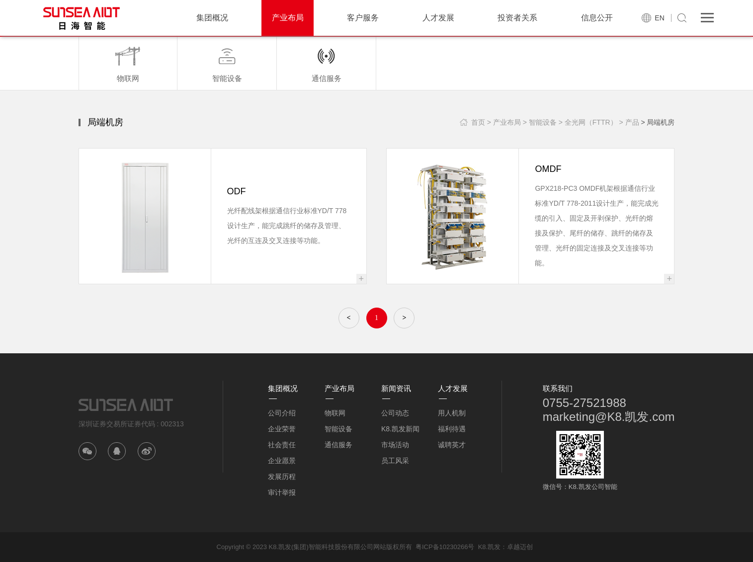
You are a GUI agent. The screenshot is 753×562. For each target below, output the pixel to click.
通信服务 (338, 445)
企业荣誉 (282, 429)
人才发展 (438, 17)
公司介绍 (282, 413)
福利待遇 (452, 429)
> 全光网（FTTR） (588, 122)
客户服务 (363, 17)
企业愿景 (282, 461)
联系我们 (558, 388)
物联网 (335, 413)
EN (659, 18)
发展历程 (282, 477)
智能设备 (338, 429)
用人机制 (452, 413)
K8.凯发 (489, 547)
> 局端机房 (657, 122)
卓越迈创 (520, 547)
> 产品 (629, 122)
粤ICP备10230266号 (445, 547)
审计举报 (282, 492)
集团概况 (212, 17)
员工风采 (395, 461)
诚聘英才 (452, 445)
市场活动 (395, 445)
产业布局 (288, 17)
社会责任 (282, 445)
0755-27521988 (584, 402)
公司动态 (395, 413)
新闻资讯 (396, 388)
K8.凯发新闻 (400, 429)
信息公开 (597, 17)
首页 (478, 122)
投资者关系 (517, 17)
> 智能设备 (540, 122)
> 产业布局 (504, 122)
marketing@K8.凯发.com (609, 416)
